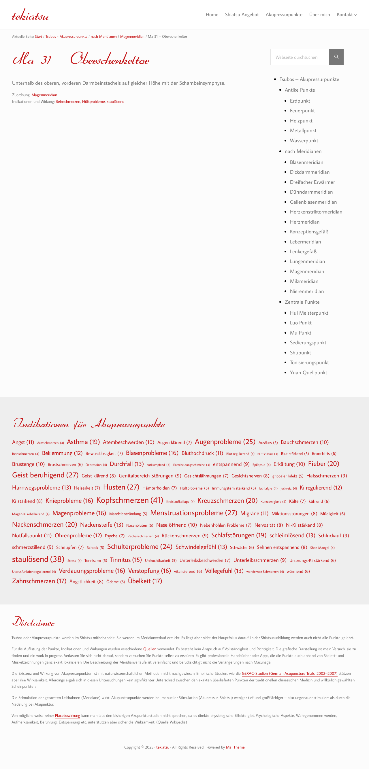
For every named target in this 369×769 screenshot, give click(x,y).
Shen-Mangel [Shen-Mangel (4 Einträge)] (322, 547)
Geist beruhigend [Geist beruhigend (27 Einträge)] (45, 475)
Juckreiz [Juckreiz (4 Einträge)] (288, 488)
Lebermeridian (305, 241)
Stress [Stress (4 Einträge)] (74, 560)
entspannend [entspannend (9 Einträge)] (231, 464)
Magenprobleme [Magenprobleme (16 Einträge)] (79, 513)
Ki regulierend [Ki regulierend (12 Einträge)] (321, 487)
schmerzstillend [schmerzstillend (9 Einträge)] (32, 547)
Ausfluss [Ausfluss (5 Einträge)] (268, 442)
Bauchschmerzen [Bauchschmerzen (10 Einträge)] (305, 442)
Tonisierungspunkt (309, 362)
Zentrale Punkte (302, 301)
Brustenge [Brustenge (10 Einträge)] (28, 464)
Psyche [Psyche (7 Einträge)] (115, 535)
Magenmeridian (44, 94)
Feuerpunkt (302, 110)
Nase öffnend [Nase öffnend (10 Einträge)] (176, 525)
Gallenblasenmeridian (313, 202)
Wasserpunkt (304, 140)
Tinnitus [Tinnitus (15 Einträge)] (126, 560)
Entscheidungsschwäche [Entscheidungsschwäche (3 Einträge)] (191, 464)
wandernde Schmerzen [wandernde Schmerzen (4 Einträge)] (265, 571)
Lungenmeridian (307, 261)
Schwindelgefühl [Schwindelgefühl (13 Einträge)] (201, 546)
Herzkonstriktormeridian (316, 211)
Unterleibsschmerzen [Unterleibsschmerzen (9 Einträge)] (260, 560)
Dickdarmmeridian (310, 172)
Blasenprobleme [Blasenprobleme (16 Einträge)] (152, 452)
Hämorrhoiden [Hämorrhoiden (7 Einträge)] (159, 488)
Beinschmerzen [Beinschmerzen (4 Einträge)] (25, 453)
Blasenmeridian (306, 162)
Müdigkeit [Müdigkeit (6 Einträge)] (332, 513)
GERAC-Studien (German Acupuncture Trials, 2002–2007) (290, 673)
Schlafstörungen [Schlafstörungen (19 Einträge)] (239, 535)
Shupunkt (300, 352)
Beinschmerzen (68, 101)
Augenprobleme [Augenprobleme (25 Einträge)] (225, 441)
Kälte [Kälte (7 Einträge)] (297, 501)
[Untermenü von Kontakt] (355, 14)
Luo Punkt (301, 322)
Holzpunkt (301, 120)
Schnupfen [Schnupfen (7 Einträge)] (70, 547)
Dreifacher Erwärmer (312, 182)
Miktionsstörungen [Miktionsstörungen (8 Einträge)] (294, 513)
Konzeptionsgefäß (309, 231)
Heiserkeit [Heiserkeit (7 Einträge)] (87, 488)
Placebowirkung (67, 715)
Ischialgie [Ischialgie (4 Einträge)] (268, 488)
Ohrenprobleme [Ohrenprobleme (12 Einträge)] (78, 535)
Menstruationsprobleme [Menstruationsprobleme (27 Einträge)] (194, 513)
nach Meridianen (303, 151)
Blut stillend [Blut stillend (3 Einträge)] (267, 453)
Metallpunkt (303, 130)
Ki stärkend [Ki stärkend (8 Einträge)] (27, 501)
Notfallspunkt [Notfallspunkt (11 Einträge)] (32, 535)
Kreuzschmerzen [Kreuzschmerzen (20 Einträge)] (227, 500)
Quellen (149, 648)
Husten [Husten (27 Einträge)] (121, 487)
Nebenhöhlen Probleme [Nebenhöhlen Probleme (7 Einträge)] (226, 525)
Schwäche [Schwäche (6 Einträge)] (242, 547)
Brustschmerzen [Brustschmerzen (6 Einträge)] (65, 464)
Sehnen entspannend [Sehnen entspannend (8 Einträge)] (282, 547)
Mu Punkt (300, 332)
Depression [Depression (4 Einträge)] (96, 464)
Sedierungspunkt (308, 342)
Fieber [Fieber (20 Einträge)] (323, 463)
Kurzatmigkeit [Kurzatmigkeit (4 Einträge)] (273, 501)
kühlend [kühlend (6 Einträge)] (319, 501)
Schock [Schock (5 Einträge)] (95, 547)
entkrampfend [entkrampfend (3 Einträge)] (158, 464)
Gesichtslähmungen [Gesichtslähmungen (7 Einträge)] (206, 475)
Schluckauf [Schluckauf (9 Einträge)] (333, 536)
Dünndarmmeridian (311, 191)
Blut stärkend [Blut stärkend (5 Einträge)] (295, 453)
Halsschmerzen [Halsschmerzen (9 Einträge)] (326, 476)
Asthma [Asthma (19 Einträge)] (83, 441)
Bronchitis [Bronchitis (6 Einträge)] (324, 453)
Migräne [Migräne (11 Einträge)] (254, 513)
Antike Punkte (300, 89)
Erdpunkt (300, 100)
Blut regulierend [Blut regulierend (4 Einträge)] (240, 453)
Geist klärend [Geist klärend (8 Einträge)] (99, 475)
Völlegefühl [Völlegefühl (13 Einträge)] (224, 570)
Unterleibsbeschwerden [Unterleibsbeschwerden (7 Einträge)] (205, 560)
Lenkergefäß (303, 251)
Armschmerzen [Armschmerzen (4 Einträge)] (50, 442)
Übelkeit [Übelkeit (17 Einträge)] (145, 581)
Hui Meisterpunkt (309, 312)
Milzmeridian (304, 281)
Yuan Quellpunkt (308, 372)
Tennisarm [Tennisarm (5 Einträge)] (95, 560)
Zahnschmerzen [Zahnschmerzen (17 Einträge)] (39, 581)
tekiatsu (30, 14)
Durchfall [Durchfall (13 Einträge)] (127, 463)
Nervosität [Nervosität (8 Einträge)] (269, 525)
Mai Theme (235, 747)
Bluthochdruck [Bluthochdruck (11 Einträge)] (202, 452)
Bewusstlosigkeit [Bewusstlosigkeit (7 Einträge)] (104, 453)
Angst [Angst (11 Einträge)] (23, 441)
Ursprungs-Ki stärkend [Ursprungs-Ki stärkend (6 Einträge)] (312, 560)
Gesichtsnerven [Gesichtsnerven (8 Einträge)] (250, 475)
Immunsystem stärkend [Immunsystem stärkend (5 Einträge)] (234, 488)
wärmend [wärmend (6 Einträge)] (298, 571)
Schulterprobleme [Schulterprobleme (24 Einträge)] (140, 546)
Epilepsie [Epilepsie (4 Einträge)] (262, 464)
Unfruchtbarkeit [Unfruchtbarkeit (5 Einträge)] (161, 560)
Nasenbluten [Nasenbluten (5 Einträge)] (139, 525)
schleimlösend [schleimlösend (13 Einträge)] (292, 535)
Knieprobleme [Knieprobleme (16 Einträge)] (69, 500)
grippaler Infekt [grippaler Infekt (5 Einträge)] (288, 476)
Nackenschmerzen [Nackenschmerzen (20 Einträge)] (44, 524)
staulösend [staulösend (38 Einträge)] (38, 558)
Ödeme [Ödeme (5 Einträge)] (115, 582)
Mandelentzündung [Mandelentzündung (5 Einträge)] (128, 514)
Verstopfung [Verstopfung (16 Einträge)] (149, 570)
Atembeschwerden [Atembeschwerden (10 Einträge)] (129, 442)
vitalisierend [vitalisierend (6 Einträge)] (188, 571)
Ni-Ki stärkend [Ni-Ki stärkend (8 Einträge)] (304, 525)
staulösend (115, 101)
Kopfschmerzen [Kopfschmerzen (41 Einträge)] (129, 500)
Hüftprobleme (93, 101)
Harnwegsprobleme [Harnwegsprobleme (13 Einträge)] (41, 487)
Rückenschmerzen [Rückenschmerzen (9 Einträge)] (185, 536)
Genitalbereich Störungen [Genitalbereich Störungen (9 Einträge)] (150, 476)
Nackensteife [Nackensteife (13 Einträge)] (101, 524)
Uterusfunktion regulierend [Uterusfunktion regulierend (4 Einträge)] (34, 571)
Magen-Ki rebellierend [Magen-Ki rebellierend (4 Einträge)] (31, 514)
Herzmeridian (305, 221)
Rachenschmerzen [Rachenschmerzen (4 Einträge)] (143, 536)
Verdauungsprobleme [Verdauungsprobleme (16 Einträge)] (92, 570)
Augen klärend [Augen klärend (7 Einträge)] (174, 442)
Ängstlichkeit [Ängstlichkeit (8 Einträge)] (86, 581)
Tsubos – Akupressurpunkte (309, 79)
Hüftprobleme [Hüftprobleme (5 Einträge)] (194, 488)
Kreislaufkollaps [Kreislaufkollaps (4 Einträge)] (180, 501)
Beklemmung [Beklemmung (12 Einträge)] (62, 452)
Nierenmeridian (307, 291)
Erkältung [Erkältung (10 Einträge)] (289, 464)
